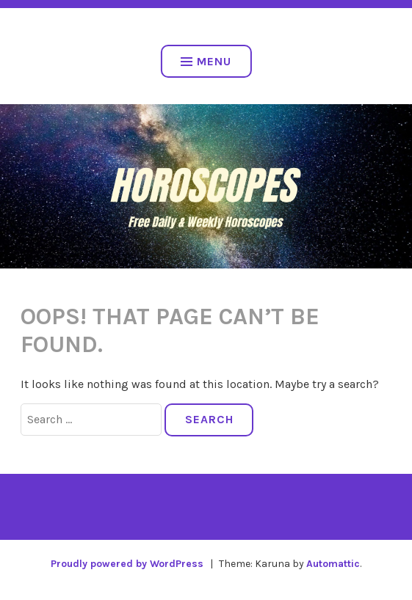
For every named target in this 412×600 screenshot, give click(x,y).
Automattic (333, 563)
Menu (206, 61)
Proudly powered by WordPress (127, 563)
